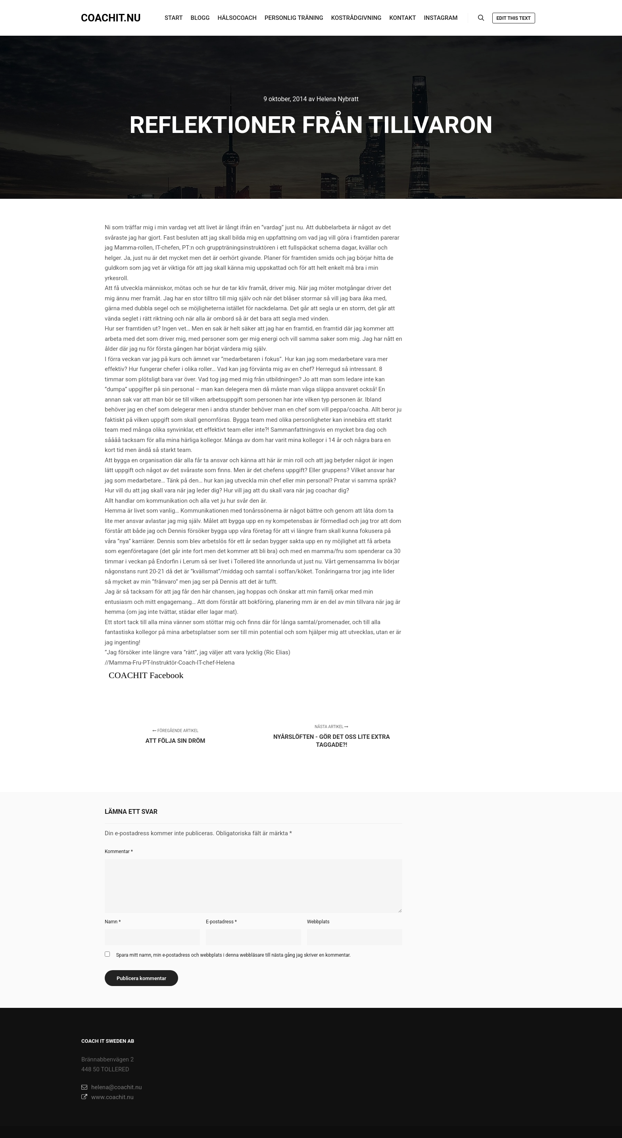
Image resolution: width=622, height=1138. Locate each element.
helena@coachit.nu (111, 1087)
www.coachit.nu (107, 1097)
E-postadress (221, 922)
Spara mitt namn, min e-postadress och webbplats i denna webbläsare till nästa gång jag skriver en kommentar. (233, 955)
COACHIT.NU (111, 18)
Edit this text (514, 18)
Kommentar (119, 851)
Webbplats (318, 922)
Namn (113, 922)
